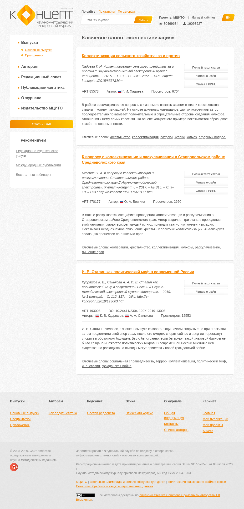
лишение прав (93, 252)
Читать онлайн (206, 76)
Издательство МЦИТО (42, 108)
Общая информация (174, 415)
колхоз (192, 137)
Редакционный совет (41, 77)
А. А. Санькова (139, 315)
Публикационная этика (42, 87)
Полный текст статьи (206, 67)
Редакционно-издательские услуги (37, 153)
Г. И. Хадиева (130, 91)
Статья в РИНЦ (206, 84)
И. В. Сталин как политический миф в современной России (138, 272)
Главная (209, 413)
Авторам (29, 66)
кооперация (119, 247)
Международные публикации (38, 165)
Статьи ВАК (41, 124)
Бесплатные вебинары (33, 175)
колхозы (186, 247)
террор (161, 361)
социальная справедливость (132, 361)
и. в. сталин (91, 366)
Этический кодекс (139, 413)
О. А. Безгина (132, 201)
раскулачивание (207, 247)
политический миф (211, 361)
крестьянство (120, 137)
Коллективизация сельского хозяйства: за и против (131, 56)
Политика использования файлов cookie (197, 482)
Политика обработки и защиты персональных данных (114, 486)
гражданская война (117, 366)
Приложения (34, 55)
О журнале (31, 98)
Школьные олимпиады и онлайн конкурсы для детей (127, 482)
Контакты (171, 424)
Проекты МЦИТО (171, 17)
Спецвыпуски (20, 419)
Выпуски (29, 42)
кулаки (179, 137)
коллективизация (145, 137)
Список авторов (176, 430)
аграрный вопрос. (212, 137)
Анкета (208, 431)
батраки (166, 137)
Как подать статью (63, 413)
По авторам (126, 11)
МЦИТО (81, 482)
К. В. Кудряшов (109, 315)
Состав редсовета (101, 413)
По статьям (106, 11)
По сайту (88, 11)
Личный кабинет (203, 17)
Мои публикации (215, 419)
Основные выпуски (38, 50)
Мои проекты (213, 425)
